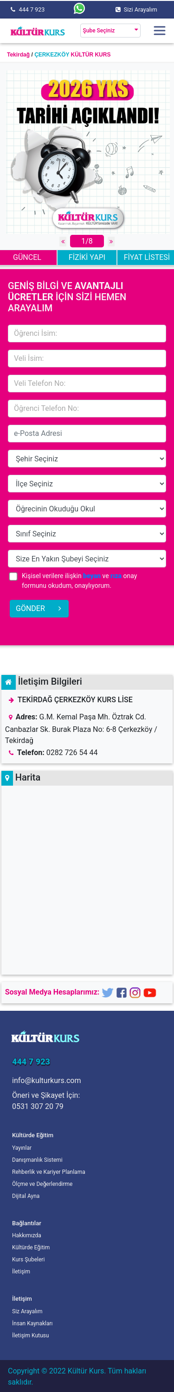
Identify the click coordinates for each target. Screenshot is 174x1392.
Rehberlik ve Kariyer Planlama (48, 1172)
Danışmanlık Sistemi (37, 1160)
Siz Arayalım (27, 1311)
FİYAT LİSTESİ (147, 257)
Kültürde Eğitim (31, 1247)
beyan (92, 575)
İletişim (21, 1271)
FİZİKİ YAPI (87, 257)
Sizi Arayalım (140, 9)
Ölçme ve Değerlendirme (42, 1184)
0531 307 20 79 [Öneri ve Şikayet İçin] (38, 1106)
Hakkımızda (26, 1235)
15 (87, 458)
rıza (116, 575)
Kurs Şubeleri (28, 1259)
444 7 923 (32, 9)
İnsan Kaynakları (32, 1323)
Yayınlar (22, 1148)
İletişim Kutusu (30, 1335)
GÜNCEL (27, 257)
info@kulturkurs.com (46, 1080)
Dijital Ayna (25, 1196)
